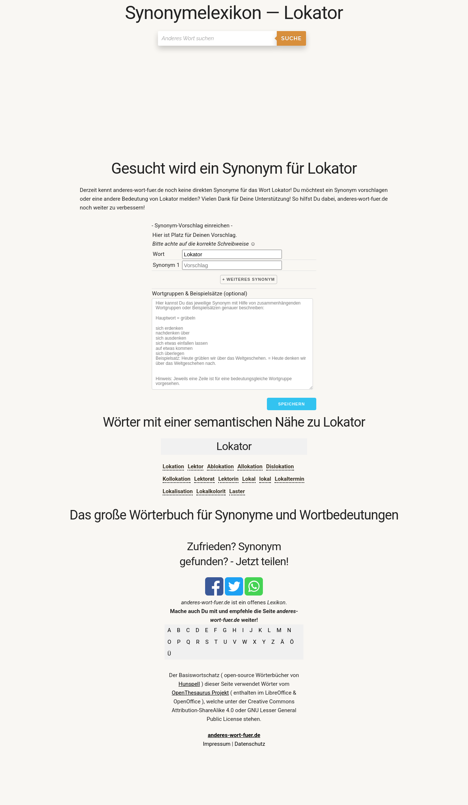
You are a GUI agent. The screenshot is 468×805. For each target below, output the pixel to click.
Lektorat (204, 479)
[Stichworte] (232, 344)
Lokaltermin (289, 479)
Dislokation (280, 466)
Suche (291, 38)
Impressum (216, 744)
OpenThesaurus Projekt (200, 692)
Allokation (249, 466)
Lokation (173, 466)
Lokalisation (178, 491)
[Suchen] (217, 38)
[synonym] (232, 265)
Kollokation (176, 479)
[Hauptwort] (232, 254)
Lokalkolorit (211, 491)
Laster (237, 491)
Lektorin (228, 479)
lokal (265, 479)
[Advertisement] (234, 104)
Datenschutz (249, 744)
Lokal (249, 479)
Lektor (195, 466)
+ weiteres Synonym (248, 279)
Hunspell (189, 684)
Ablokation (220, 466)
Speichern (291, 404)
